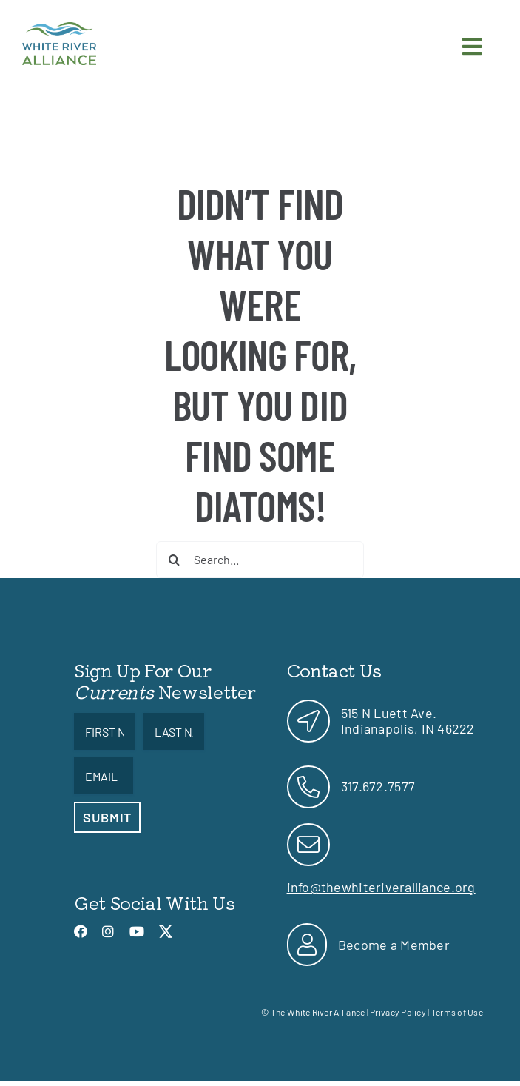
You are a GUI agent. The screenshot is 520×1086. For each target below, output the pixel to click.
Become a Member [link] (394, 944)
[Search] (174, 559)
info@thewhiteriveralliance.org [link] (381, 887)
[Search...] (260, 559)
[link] (59, 29)
